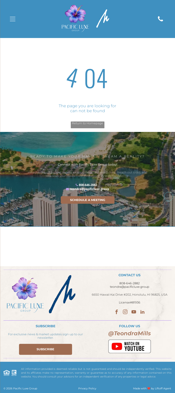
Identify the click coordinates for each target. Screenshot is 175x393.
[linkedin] (142, 312)
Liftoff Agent (163, 388)
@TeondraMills (129, 333)
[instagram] (125, 312)
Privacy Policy (87, 388)
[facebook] (116, 312)
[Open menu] (12, 19)
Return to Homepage (87, 123)
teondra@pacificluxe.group (89, 189)
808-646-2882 (88, 185)
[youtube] (133, 312)
